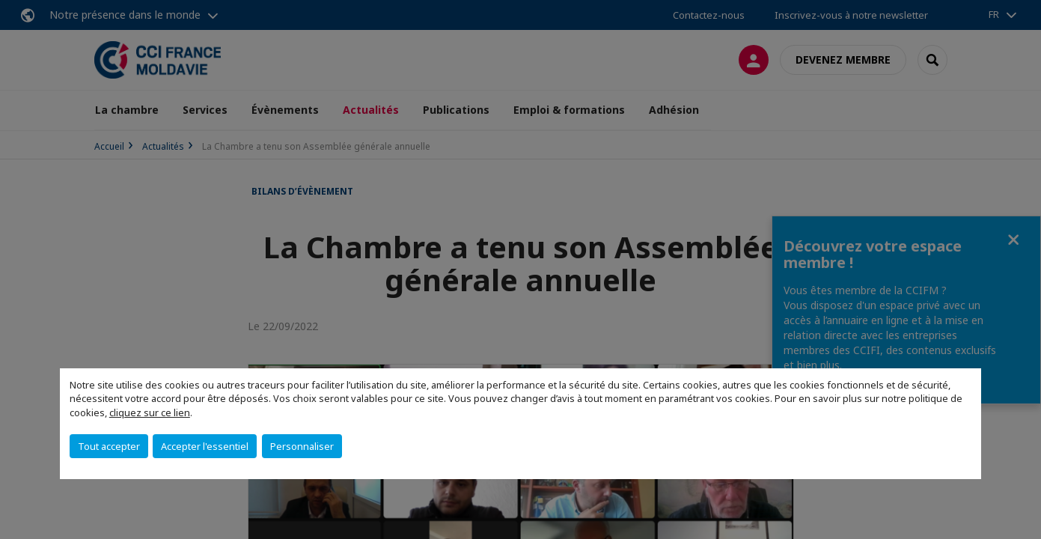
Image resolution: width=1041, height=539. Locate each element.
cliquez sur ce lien (149, 412)
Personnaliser (302, 446)
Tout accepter (109, 446)
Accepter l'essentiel (204, 446)
